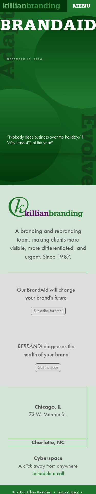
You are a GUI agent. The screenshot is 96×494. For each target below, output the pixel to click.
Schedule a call (48, 473)
